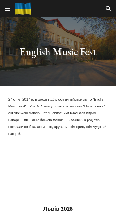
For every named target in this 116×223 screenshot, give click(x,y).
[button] (7, 8)
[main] (58, 51)
